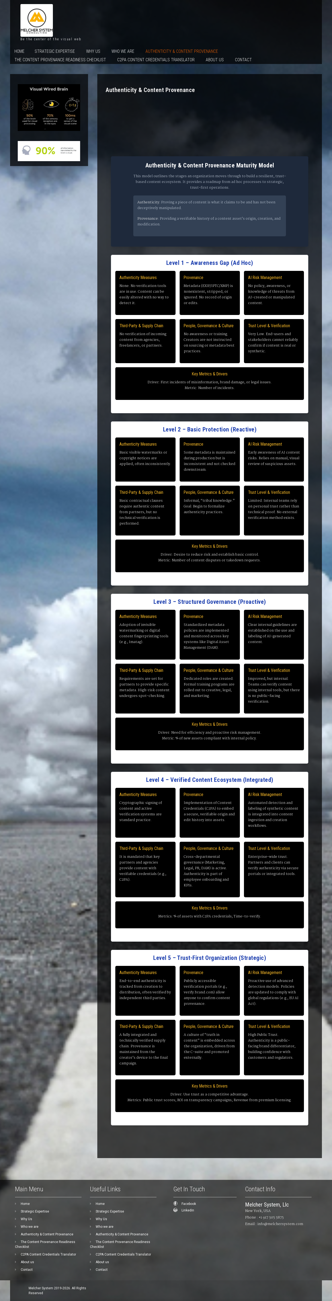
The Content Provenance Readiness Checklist (60, 59)
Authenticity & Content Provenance (182, 51)
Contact (243, 59)
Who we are (122, 51)
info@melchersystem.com (280, 1224)
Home (19, 51)
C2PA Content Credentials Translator (156, 59)
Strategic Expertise (55, 51)
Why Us (93, 51)
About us (215, 59)
